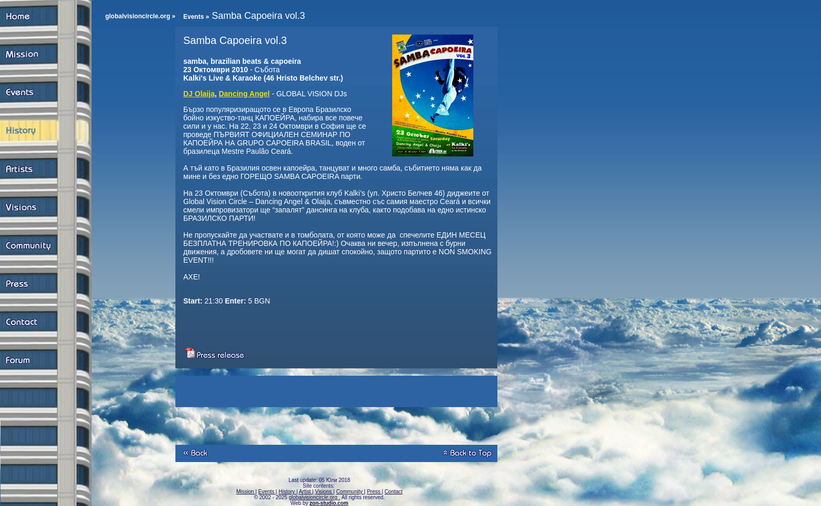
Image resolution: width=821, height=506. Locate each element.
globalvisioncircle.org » (140, 16)
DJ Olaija (199, 93)
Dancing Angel (244, 93)
